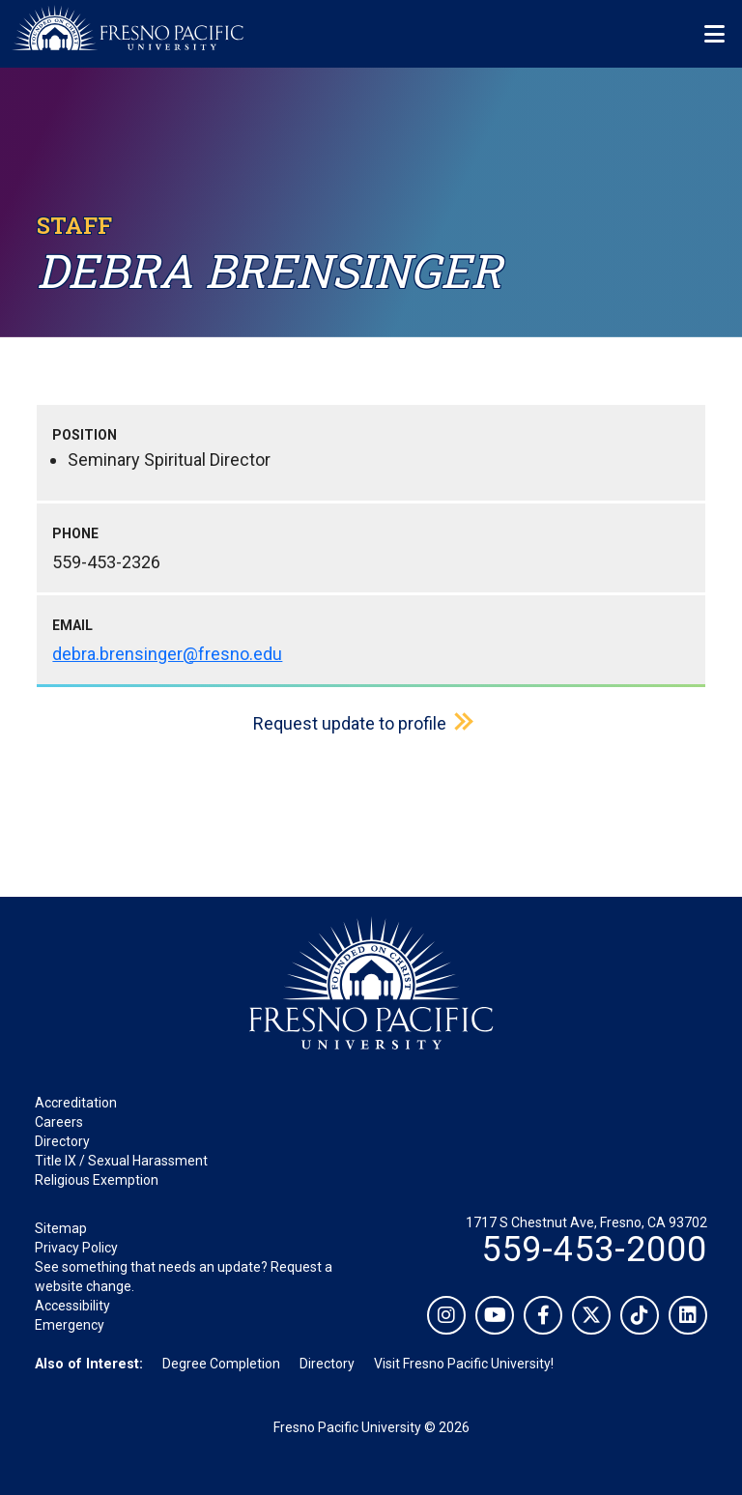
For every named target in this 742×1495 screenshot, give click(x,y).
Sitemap (61, 1228)
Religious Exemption (96, 1180)
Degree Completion (221, 1363)
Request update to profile (349, 723)
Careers (59, 1122)
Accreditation (76, 1102)
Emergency (69, 1325)
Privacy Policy (76, 1247)
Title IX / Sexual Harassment (121, 1160)
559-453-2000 (594, 1249)
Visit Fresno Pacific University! (464, 1363)
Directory (62, 1141)
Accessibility (72, 1305)
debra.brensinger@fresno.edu (167, 654)
